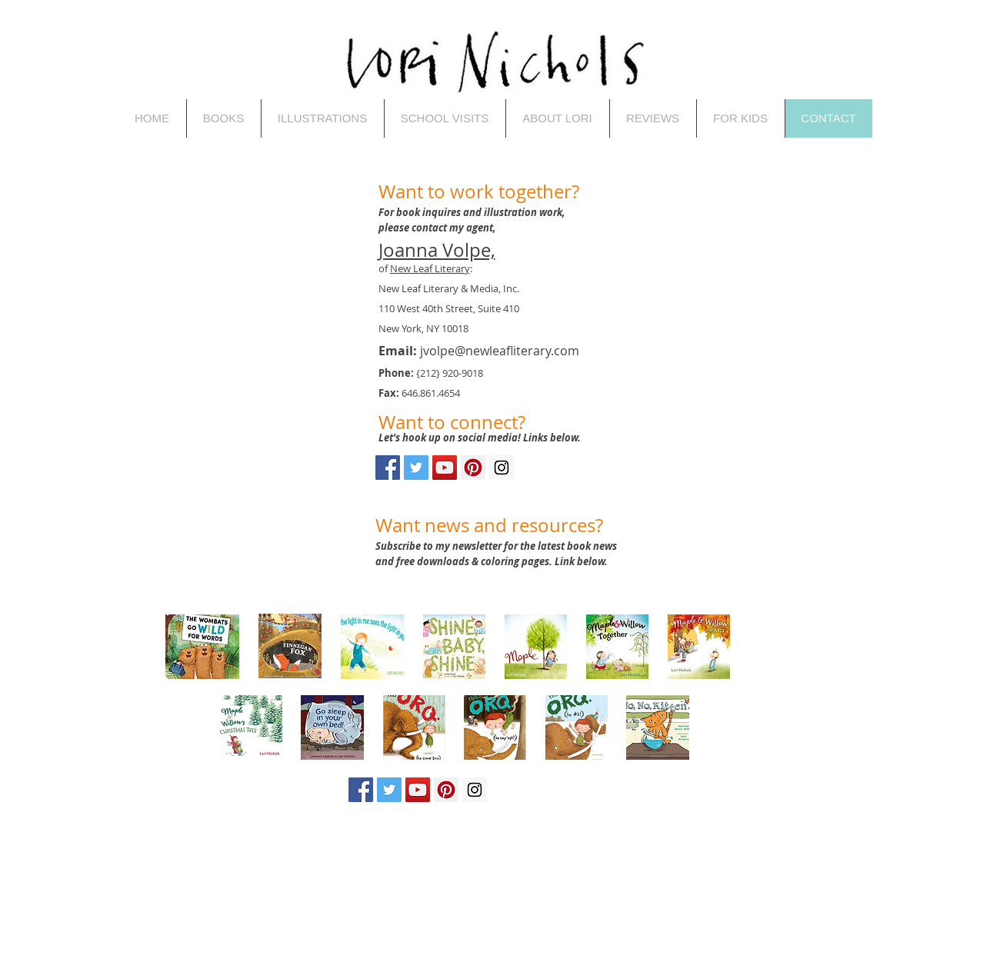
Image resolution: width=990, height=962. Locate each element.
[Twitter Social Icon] (416, 467)
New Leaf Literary (430, 268)
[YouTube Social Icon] (444, 467)
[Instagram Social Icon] (501, 467)
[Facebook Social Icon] (387, 467)
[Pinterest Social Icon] (473, 467)
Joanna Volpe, (436, 250)
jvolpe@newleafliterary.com (499, 350)
